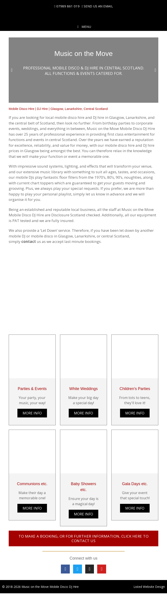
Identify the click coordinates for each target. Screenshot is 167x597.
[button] (11, 70)
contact (28, 241)
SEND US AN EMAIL (98, 6)
